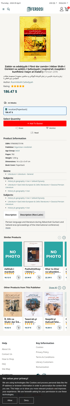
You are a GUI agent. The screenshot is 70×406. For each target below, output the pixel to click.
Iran (28, 181)
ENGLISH (63, 3)
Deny (26, 400)
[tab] (10, 214)
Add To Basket (35, 123)
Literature (12, 174)
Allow (10, 400)
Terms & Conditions (45, 357)
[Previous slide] (59, 237)
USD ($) (52, 3)
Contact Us (7, 354)
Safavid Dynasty (38, 181)
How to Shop (8, 359)
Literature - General (25, 174)
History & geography (16, 181)
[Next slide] (64, 237)
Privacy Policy (42, 352)
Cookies (39, 347)
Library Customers (44, 362)
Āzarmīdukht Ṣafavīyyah (22, 82)
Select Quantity (11, 118)
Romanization (42, 367)
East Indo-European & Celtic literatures (33, 185)
